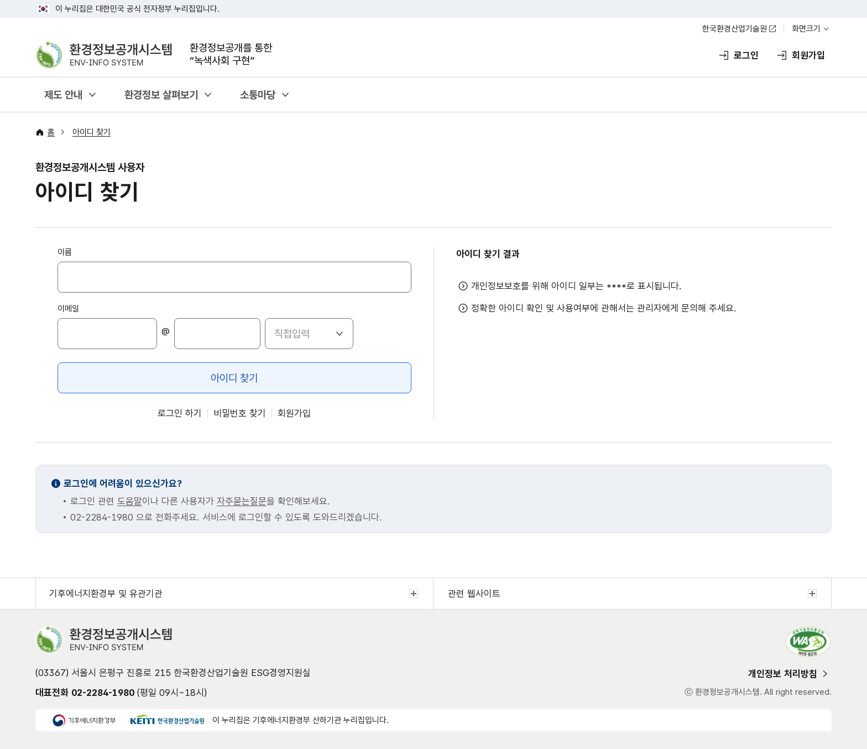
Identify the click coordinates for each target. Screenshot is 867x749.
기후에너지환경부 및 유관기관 (106, 593)
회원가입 (294, 413)
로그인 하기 (180, 413)
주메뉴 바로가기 (434, 0)
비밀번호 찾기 (239, 413)
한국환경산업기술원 (734, 29)
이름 (65, 252)
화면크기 (806, 29)
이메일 (68, 309)
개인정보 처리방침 (782, 673)
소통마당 (257, 95)
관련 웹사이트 (474, 593)
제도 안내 (63, 95)
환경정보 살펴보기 (161, 95)
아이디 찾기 (91, 132)
